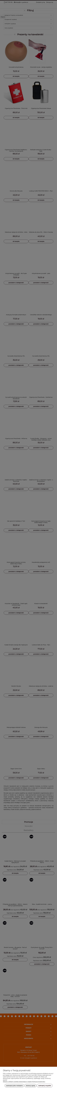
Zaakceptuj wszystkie (44, 1085)
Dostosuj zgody (30, 1085)
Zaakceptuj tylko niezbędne (14, 1085)
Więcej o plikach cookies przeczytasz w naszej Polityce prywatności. (24, 1081)
